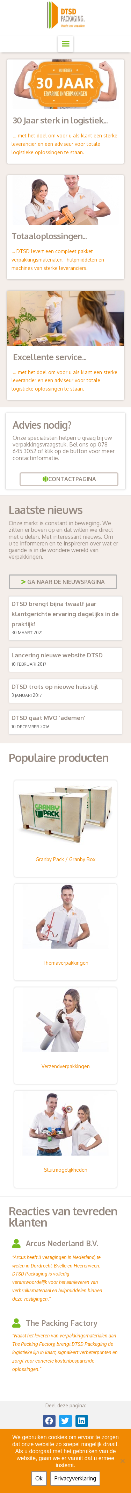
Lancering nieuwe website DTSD (57, 655)
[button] (66, 44)
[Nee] (122, 1460)
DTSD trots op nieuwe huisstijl (55, 686)
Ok (39, 1478)
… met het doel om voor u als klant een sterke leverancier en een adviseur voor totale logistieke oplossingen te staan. (64, 144)
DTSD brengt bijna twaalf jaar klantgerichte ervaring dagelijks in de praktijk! (65, 614)
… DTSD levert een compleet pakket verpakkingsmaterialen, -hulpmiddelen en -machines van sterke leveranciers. (59, 259)
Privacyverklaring (75, 1478)
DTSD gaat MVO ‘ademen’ (48, 717)
